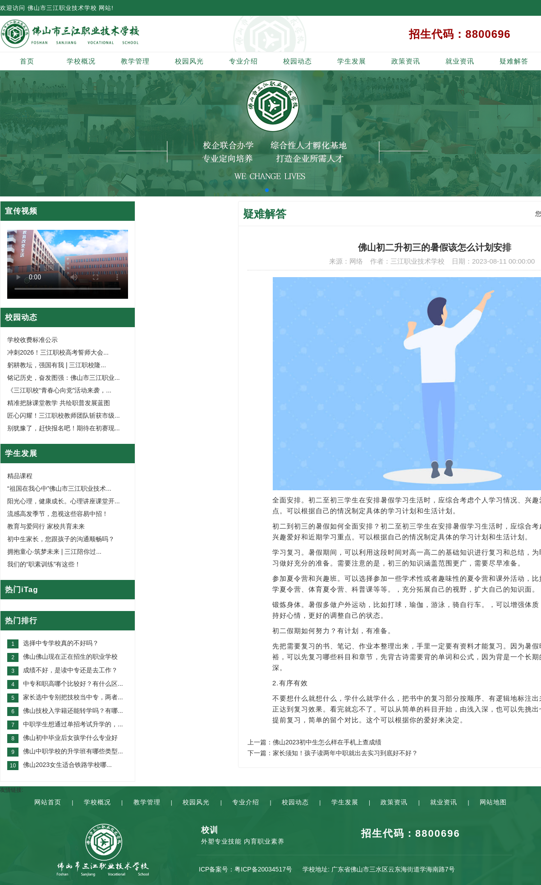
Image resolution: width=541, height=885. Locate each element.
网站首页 (47, 802)
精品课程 (19, 475)
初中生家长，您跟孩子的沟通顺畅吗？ (61, 539)
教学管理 (135, 61)
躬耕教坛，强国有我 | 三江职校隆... (56, 365)
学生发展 (351, 61)
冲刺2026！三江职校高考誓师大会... (58, 352)
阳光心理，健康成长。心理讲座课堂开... (63, 501)
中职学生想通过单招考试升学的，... (73, 724)
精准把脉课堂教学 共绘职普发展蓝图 (58, 402)
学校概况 (81, 61)
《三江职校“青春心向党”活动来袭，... (59, 390)
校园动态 (297, 61)
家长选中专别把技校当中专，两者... (73, 697)
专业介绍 (243, 61)
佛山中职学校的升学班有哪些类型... (73, 751)
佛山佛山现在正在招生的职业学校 (70, 656)
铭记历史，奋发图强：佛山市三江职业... (63, 377)
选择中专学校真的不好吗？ (61, 643)
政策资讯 (405, 61)
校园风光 (189, 61)
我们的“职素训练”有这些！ (44, 564)
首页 (27, 61)
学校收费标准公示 (32, 339)
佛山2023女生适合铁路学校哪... (67, 764)
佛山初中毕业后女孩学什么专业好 (70, 737)
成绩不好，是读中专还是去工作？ (70, 670)
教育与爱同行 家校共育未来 (46, 526)
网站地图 (493, 802)
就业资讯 (459, 61)
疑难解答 (514, 61)
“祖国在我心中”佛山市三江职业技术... (59, 488)
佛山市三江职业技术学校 (62, 8)
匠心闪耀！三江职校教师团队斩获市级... (63, 415)
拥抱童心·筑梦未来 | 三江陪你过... (54, 551)
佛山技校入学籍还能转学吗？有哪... (73, 710)
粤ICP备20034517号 (263, 869)
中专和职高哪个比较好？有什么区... (73, 683)
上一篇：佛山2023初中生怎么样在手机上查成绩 (314, 742)
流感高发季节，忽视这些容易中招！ (57, 513)
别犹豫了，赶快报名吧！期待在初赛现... (63, 428)
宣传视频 (21, 211)
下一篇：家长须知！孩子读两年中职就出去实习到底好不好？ (333, 753)
